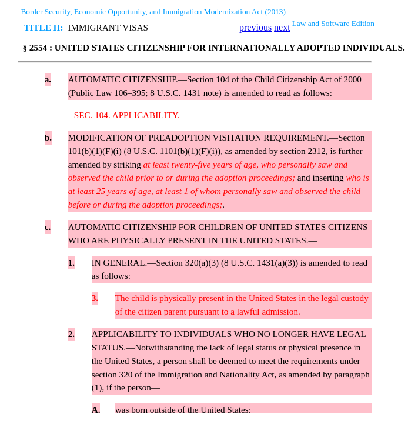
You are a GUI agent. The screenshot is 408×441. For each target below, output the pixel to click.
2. (71, 334)
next (282, 27)
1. (71, 263)
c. (48, 227)
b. (48, 137)
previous (255, 27)
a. (48, 79)
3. (95, 298)
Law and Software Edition (333, 23)
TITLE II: (43, 27)
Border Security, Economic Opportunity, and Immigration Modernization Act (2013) (153, 11)
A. (96, 410)
